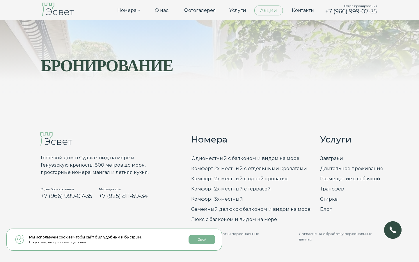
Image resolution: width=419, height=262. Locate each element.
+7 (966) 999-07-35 (351, 11)
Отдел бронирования (360, 6)
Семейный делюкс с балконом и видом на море (250, 209)
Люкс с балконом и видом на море (234, 219)
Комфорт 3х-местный (217, 199)
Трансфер (332, 189)
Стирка (329, 199)
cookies (65, 240)
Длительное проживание (351, 168)
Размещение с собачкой (350, 178)
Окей (165, 243)
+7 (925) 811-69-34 (123, 196)
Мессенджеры (110, 189)
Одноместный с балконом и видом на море (245, 158)
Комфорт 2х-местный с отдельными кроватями (249, 168)
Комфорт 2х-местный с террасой (231, 189)
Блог (326, 209)
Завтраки (331, 158)
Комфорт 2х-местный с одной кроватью (240, 178)
